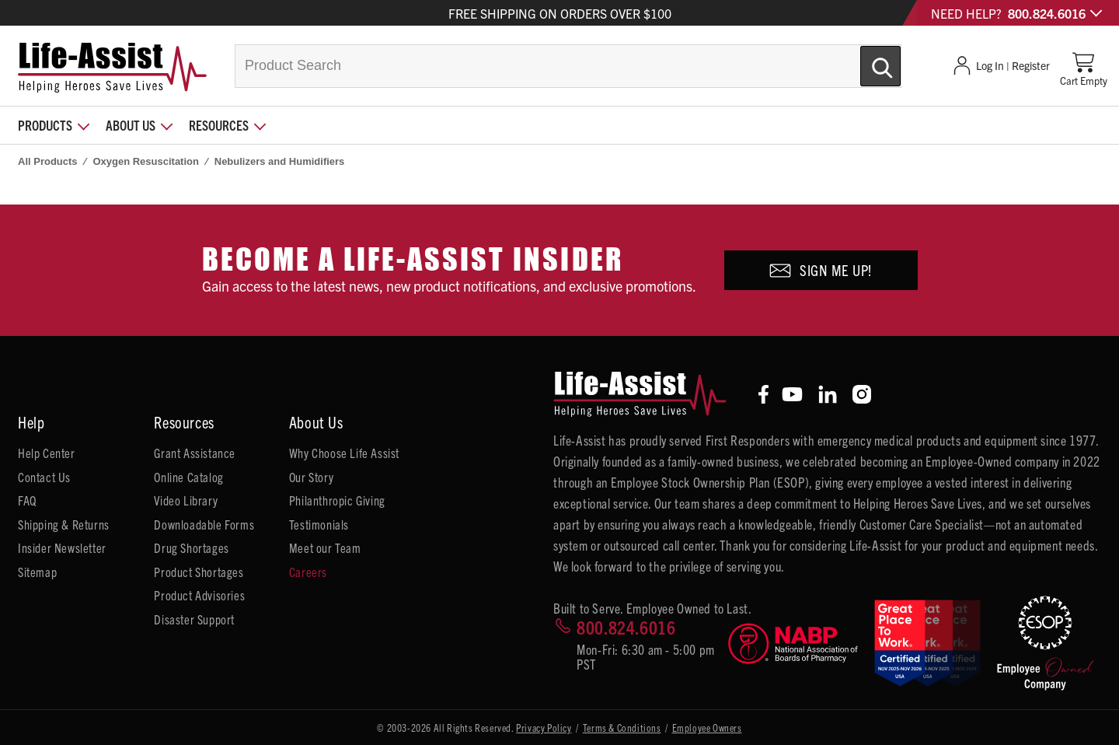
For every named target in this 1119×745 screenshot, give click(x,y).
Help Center (46, 452)
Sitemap (37, 571)
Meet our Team (325, 547)
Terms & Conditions (622, 727)
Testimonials (319, 524)
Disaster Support (194, 619)
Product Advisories (199, 595)
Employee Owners (707, 727)
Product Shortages (198, 571)
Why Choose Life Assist (344, 452)
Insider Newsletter (62, 547)
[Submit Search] (864, 60)
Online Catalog (188, 476)
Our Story (311, 476)
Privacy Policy (543, 727)
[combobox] (568, 66)
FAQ (27, 500)
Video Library (186, 500)
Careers (308, 571)
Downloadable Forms (204, 524)
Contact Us (44, 476)
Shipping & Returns (64, 524)
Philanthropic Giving (337, 500)
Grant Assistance (194, 452)
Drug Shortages (191, 547)
